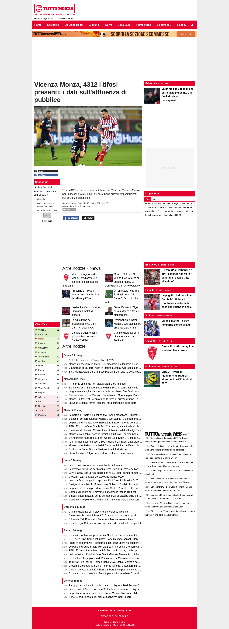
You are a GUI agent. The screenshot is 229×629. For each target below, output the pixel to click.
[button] (47, 215)
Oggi (148, 199)
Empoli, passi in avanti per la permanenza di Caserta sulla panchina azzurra (112, 495)
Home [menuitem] (37, 25)
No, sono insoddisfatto (47, 210)
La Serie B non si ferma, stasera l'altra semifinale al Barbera (102, 403)
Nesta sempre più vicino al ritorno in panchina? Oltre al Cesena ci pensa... (111, 499)
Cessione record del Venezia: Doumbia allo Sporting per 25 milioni (106, 395)
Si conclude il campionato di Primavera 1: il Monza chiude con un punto (109, 558)
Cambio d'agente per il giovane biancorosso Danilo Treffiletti (84, 336)
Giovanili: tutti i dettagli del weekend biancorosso (96, 476)
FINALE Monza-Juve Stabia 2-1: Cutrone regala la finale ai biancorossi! (109, 426)
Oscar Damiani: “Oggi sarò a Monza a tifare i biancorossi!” (126, 311)
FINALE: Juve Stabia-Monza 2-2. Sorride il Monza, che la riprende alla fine (111, 550)
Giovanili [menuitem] (94, 25)
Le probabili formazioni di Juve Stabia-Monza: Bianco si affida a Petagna (110, 593)
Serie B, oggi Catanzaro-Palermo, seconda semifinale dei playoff (105, 523)
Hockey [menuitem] (181, 25)
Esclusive (151, 264)
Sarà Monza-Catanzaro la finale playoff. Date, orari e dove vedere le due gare (112, 371)
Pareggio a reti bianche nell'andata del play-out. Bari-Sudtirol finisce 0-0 (109, 585)
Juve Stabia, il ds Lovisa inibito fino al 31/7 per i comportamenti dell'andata (111, 473)
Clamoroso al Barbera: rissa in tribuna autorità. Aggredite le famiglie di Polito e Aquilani (118, 368)
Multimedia (152, 366)
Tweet (88, 218)
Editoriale (151, 83)
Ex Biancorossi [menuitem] (74, 25)
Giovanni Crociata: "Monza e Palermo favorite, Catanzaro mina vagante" (109, 565)
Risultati (47, 221)
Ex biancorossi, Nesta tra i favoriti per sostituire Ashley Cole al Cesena (108, 573)
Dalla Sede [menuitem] (124, 25)
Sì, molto (41, 199)
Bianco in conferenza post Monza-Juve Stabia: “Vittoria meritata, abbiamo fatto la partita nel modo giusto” (128, 418)
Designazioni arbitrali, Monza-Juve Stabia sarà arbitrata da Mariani (127, 324)
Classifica (41, 324)
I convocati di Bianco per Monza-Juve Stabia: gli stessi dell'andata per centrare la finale (118, 469)
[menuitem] (192, 25)
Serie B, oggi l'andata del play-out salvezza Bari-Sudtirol (100, 597)
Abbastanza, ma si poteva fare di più (45, 204)
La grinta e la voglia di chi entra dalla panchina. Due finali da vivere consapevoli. (114, 391)
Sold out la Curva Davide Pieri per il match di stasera (86, 311)
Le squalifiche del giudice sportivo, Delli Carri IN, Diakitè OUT (84, 324)
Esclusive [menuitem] (53, 25)
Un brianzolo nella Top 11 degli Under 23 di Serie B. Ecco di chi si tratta (109, 438)
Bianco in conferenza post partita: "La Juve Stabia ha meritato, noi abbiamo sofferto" (116, 535)
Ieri (154, 199)
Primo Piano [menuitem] (143, 25)
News (73, 203)
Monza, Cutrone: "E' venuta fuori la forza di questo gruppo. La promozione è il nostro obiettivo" (122, 399)
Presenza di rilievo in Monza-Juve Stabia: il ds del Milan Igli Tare (85, 294)
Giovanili (150, 341)
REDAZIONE (107, 616)
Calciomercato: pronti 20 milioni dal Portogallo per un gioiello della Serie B (110, 569)
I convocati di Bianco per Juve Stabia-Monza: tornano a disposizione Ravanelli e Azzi (117, 589)
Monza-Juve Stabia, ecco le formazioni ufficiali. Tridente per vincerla (107, 434)
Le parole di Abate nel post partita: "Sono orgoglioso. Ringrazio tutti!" (107, 415)
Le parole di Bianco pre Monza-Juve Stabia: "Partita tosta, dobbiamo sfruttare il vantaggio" (119, 488)
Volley (149, 315)
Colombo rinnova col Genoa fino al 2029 (91, 360)
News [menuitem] (108, 25)
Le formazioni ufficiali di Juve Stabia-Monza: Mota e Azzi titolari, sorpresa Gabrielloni (116, 554)
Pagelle (149, 290)
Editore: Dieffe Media (114, 622)
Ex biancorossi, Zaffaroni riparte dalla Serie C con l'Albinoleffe (103, 387)
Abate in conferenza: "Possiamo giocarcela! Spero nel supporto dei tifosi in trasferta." (116, 543)
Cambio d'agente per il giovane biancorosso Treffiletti (126, 336)
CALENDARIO (121, 616)
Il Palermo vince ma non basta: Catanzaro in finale (97, 383)
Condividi (71, 218)
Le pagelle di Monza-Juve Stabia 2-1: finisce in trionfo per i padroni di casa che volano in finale (122, 422)
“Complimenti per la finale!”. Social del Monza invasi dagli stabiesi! (106, 441)
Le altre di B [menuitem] (164, 25)
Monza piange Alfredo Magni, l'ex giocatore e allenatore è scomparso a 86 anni (113, 364)
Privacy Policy (124, 610)
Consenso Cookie (106, 610)
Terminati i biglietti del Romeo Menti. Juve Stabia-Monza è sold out (106, 562)
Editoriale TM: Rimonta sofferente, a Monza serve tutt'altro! (102, 519)
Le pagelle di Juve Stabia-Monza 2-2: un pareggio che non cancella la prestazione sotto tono (121, 546)
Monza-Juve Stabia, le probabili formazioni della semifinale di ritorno (107, 445)
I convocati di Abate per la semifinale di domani (95, 465)
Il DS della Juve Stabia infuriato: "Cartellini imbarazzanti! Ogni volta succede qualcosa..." (119, 539)
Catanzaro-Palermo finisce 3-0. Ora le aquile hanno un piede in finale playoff (112, 515)
